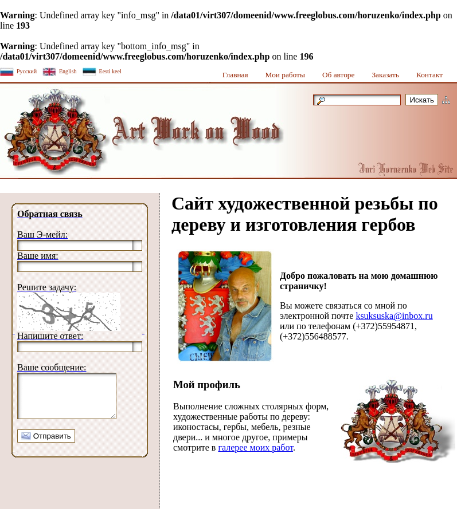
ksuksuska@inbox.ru (394, 316)
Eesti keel (110, 71)
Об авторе (338, 74)
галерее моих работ (255, 447)
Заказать (385, 74)
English (68, 71)
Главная (235, 74)
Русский (27, 71)
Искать (421, 100)
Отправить (46, 444)
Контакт (429, 74)
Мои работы (285, 74)
